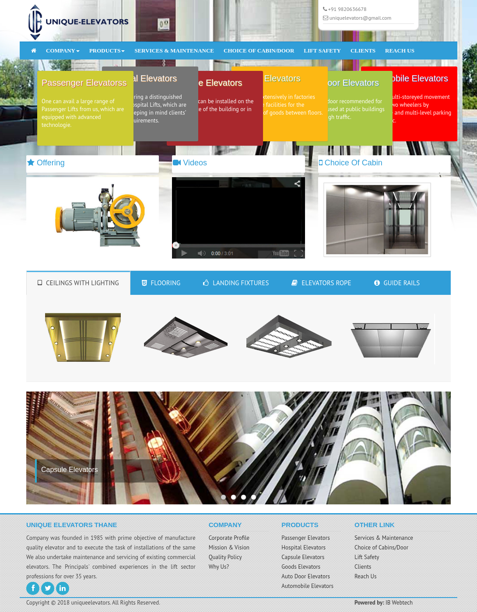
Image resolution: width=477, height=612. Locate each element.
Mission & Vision (229, 547)
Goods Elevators (300, 566)
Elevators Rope (321, 283)
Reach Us (365, 576)
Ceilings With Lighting (78, 283)
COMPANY (63, 50)
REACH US (399, 50)
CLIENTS (363, 50)
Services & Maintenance (383, 538)
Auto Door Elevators (305, 576)
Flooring (161, 283)
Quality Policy (225, 557)
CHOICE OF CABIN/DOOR (259, 50)
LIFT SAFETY (322, 50)
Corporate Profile (229, 538)
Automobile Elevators (307, 586)
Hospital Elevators (303, 547)
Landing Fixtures (236, 283)
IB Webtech (399, 602)
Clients (362, 566)
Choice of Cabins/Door (381, 547)
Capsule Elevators (302, 557)
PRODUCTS (107, 50)
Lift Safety (366, 557)
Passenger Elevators (305, 538)
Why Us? (219, 566)
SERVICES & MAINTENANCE (174, 50)
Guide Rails (397, 283)
